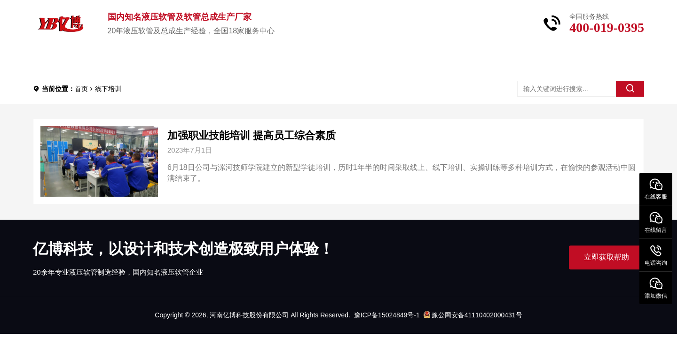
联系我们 (390, 61)
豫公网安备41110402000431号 (473, 315)
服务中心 (322, 61)
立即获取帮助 (606, 257)
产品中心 (119, 61)
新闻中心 (255, 61)
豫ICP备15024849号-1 (387, 315)
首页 (59, 61)
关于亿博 (187, 61)
